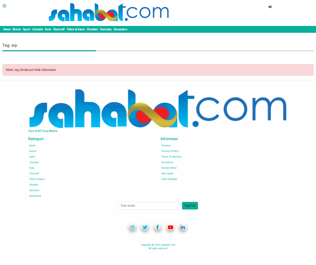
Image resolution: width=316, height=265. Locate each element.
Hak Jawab (167, 173)
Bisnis (17, 29)
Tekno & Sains (76, 29)
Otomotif (59, 29)
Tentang (165, 145)
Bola (48, 29)
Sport (26, 29)
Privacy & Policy (170, 151)
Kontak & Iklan (169, 168)
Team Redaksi (169, 179)
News (7, 29)
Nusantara (120, 29)
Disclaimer (167, 162)
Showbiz (92, 29)
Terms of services (171, 156)
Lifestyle (37, 29)
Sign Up (190, 205)
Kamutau (106, 29)
